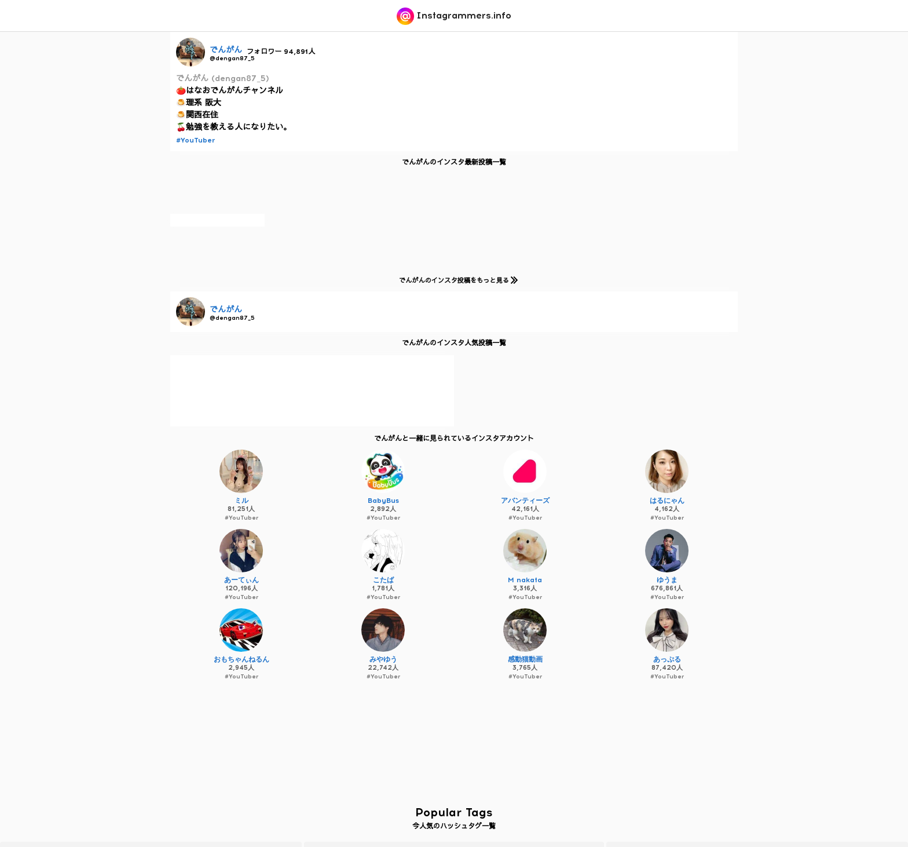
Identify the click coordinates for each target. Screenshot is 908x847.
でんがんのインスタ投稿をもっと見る (456, 280)
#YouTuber (195, 140)
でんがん (226, 50)
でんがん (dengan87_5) (222, 78)
